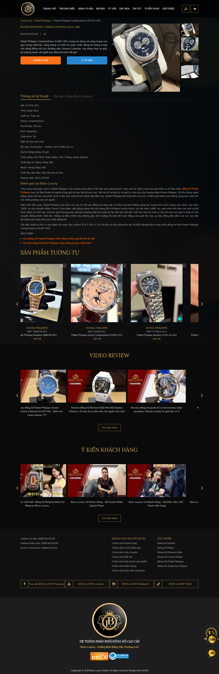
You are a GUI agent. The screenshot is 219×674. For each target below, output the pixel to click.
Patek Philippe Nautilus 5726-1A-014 (169, 337)
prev (17, 307)
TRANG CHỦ (49, 8)
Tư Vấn (112, 8)
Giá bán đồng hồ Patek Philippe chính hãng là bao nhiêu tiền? (57, 242)
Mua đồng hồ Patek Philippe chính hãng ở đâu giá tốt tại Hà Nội (58, 238)
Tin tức (137, 8)
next (202, 307)
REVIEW (100, 8)
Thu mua (124, 8)
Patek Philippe (49, 331)
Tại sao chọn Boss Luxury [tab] (73, 96)
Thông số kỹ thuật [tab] (35, 96)
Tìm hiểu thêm (110, 427)
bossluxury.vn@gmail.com (42, 550)
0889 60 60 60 (46, 541)
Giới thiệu (168, 8)
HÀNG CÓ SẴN (85, 8)
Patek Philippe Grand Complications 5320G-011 (109, 337)
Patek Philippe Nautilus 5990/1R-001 (49, 337)
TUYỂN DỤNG (152, 8)
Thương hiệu (67, 8)
